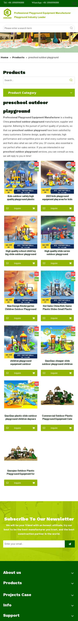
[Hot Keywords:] (71, 28)
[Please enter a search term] (35, 28)
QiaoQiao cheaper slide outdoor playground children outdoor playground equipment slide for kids (57, 370)
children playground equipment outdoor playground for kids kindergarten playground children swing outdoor (20, 370)
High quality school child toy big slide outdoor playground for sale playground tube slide (21, 257)
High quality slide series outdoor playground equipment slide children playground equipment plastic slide (57, 257)
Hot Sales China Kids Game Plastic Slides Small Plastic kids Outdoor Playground (57, 313)
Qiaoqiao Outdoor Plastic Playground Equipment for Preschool (21, 484)
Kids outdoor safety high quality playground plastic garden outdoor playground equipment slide (20, 200)
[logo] (39, 14)
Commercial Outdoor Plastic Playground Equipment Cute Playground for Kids (57, 427)
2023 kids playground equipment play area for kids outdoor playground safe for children (57, 200)
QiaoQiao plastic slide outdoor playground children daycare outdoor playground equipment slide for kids (20, 427)
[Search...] (35, 80)
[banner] (39, 42)
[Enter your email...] (33, 555)
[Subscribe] (70, 555)
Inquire (12, 210)
